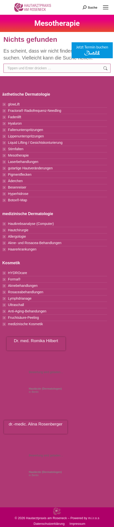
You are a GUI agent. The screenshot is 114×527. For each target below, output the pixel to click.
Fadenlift (14, 117)
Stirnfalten (16, 149)
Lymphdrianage (20, 298)
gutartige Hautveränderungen (30, 168)
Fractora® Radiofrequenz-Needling (34, 111)
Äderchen (15, 181)
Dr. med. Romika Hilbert (36, 340)
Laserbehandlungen (23, 162)
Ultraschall (16, 305)
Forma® (14, 279)
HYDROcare (17, 273)
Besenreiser (17, 187)
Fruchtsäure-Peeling (23, 318)
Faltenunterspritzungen (25, 130)
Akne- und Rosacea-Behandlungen (35, 243)
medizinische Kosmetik (25, 324)
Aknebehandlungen (23, 286)
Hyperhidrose (18, 194)
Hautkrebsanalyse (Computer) (31, 224)
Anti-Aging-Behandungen (27, 311)
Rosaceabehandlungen (25, 292)
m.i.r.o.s (93, 518)
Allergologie (17, 236)
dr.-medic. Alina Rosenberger (36, 424)
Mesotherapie (18, 155)
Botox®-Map (17, 200)
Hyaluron (15, 123)
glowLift (14, 104)
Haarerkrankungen (22, 249)
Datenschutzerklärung (49, 524)
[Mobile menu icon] (105, 7)
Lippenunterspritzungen (26, 136)
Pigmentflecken (20, 174)
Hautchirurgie (18, 230)
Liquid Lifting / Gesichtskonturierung (35, 143)
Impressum (77, 524)
